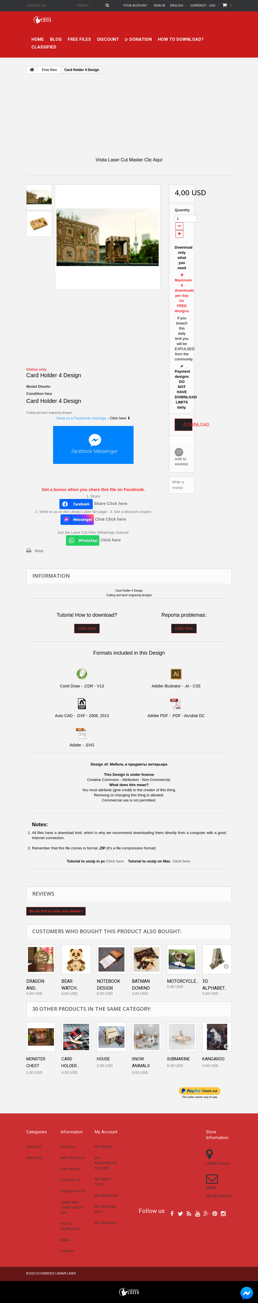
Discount (108, 39)
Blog (56, 39)
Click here (87, 628)
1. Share (93, 496)
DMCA (65, 1240)
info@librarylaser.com (226, 1196)
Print (39, 551)
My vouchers (106, 1223)
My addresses (106, 1196)
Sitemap (67, 1251)
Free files (79, 39)
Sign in (159, 5)
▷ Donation (138, 39)
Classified (43, 47)
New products (73, 1158)
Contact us (36, 5)
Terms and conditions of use (72, 1208)
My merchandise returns (106, 1163)
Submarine (178, 1059)
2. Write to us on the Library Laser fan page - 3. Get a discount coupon (93, 512)
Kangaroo (213, 1059)
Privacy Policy (73, 1191)
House (103, 1059)
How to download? (180, 39)
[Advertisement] (129, 115)
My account (106, 1131)
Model (31, 386)
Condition (35, 393)
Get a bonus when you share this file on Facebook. (93, 489)
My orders (104, 1147)
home (37, 39)
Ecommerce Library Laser (56, 1273)
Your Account (135, 5)
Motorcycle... (183, 981)
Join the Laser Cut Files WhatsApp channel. (93, 532)
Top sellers (71, 1169)
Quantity (182, 210)
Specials (68, 1147)
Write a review (178, 485)
